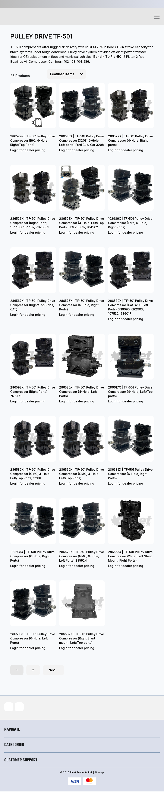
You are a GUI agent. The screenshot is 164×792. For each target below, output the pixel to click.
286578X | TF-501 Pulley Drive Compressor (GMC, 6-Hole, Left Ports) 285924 (81, 556)
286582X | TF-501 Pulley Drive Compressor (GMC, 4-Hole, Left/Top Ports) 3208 (32, 474)
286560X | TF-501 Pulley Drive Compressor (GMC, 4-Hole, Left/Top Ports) (81, 474)
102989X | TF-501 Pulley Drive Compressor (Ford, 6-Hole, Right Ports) (130, 223)
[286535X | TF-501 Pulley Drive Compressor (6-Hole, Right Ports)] (131, 439)
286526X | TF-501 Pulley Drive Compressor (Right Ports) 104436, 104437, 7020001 (32, 223)
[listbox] (66, 74)
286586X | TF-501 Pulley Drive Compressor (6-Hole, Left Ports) (32, 638)
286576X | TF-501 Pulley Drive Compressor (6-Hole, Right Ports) (81, 305)
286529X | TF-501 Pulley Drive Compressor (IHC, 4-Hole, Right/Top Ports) (32, 140)
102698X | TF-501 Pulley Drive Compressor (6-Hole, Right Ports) (32, 556)
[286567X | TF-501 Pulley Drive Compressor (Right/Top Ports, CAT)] (33, 270)
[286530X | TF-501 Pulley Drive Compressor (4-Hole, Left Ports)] (82, 357)
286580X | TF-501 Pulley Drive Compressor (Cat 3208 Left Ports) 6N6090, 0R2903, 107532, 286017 (130, 307)
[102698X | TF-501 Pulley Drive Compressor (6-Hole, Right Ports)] (33, 521)
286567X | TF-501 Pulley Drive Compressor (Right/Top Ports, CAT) (32, 305)
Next (53, 670)
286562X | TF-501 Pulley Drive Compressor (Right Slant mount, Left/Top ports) (81, 638)
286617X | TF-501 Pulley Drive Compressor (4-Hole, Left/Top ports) (130, 392)
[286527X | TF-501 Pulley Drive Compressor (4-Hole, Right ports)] (131, 106)
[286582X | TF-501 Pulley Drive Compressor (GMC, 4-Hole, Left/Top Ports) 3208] (33, 439)
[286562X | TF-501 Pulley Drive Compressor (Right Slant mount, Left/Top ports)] (82, 603)
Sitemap (99, 773)
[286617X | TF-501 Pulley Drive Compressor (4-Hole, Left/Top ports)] (131, 357)
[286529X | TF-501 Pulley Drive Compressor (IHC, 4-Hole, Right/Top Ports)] (33, 106)
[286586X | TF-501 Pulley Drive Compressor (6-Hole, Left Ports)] (33, 603)
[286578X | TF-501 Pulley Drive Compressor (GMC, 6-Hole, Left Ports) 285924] (82, 521)
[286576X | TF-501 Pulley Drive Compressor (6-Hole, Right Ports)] (82, 270)
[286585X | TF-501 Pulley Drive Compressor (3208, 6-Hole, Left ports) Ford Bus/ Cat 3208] (82, 106)
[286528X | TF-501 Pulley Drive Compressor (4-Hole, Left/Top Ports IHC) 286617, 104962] (82, 188)
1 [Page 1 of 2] (17, 670)
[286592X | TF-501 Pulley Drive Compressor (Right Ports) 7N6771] (33, 357)
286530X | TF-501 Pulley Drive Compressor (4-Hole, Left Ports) (81, 392)
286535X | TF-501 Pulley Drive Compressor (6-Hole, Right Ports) (130, 474)
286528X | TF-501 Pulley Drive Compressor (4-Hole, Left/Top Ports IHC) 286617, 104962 (81, 223)
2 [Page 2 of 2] (33, 670)
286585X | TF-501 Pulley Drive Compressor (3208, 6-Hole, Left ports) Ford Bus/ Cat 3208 (81, 140)
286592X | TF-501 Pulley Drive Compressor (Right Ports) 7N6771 (32, 392)
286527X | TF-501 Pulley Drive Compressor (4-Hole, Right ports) (130, 140)
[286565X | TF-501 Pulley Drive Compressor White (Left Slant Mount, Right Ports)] (131, 521)
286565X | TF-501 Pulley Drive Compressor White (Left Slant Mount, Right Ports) (130, 556)
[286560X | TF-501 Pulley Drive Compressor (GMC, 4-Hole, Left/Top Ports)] (82, 439)
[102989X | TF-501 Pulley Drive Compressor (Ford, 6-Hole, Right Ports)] (131, 188)
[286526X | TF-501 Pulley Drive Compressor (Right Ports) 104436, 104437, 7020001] (33, 188)
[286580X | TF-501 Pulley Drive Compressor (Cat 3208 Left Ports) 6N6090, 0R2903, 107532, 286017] (131, 270)
